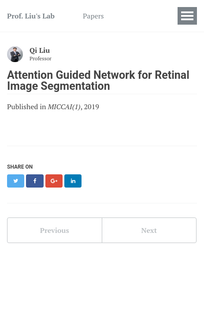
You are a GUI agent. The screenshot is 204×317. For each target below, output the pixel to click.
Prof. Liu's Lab (31, 16)
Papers (93, 16)
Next (149, 230)
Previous (54, 230)
